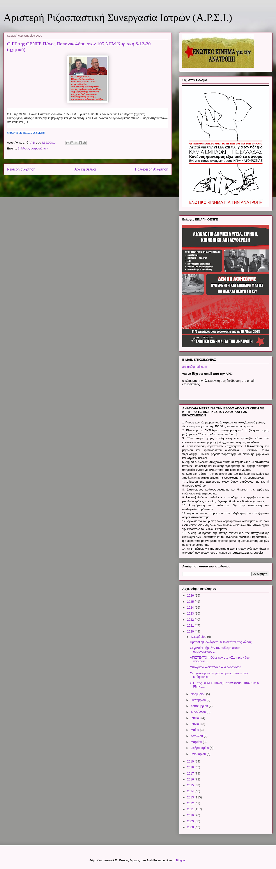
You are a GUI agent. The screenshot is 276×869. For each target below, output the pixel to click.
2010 (191, 815)
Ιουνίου (196, 724)
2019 (191, 761)
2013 (191, 797)
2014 (191, 791)
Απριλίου (197, 736)
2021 (191, 625)
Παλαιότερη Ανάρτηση (151, 169)
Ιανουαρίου (199, 754)
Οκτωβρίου (199, 700)
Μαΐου (195, 730)
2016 (191, 779)
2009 (191, 821)
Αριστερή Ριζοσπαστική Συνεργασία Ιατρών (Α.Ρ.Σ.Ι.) (118, 17)
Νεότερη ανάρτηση (21, 169)
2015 (191, 785)
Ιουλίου (196, 718)
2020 (191, 631)
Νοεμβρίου (198, 694)
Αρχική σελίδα (85, 169)
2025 (191, 601)
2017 (191, 773)
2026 (191, 595)
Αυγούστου (199, 712)
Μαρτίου (197, 742)
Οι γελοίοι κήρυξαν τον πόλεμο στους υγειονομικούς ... (215, 649)
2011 (191, 809)
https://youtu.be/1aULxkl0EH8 (26, 132)
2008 (191, 827)
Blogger (181, 860)
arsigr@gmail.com (194, 366)
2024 (191, 607)
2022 (191, 619)
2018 (191, 767)
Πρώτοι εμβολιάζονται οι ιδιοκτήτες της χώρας (220, 642)
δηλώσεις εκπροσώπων (33, 148)
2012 (191, 803)
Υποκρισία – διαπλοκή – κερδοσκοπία (215, 667)
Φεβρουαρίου (200, 748)
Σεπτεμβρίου (200, 706)
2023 (191, 613)
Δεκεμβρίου (199, 636)
